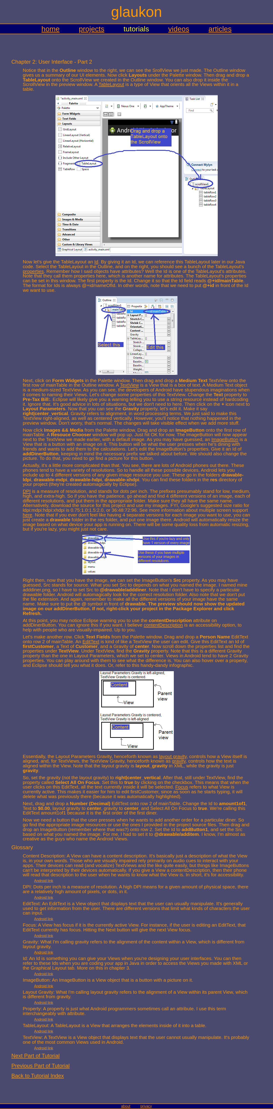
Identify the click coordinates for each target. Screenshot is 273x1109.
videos (179, 29)
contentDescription (163, 625)
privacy (146, 1106)
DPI (27, 491)
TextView (129, 385)
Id (96, 261)
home (50, 29)
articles (220, 29)
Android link (43, 881)
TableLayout (111, 84)
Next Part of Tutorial (35, 1056)
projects (91, 29)
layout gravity (173, 756)
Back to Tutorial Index (37, 1076)
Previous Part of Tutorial (40, 1066)
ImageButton (224, 439)
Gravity (30, 941)
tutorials (136, 29)
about (125, 1106)
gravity (179, 761)
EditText (90, 641)
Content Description (43, 855)
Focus (181, 786)
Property (32, 1008)
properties (33, 271)
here (27, 514)
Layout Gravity (38, 992)
